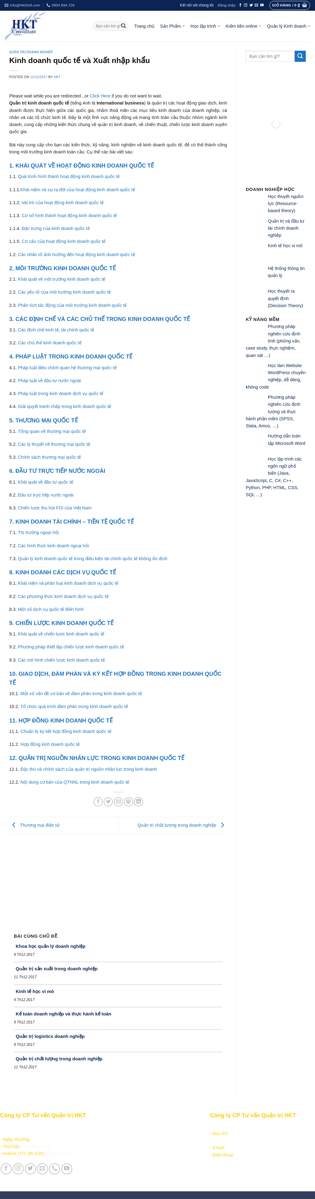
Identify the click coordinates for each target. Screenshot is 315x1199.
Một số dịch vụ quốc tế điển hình (51, 609)
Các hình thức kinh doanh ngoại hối (53, 545)
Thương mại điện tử (34, 825)
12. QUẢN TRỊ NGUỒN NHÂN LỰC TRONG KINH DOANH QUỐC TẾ (96, 758)
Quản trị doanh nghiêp (31, 52)
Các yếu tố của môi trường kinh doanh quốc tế (64, 292)
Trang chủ (144, 26)
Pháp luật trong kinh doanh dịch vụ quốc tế (60, 393)
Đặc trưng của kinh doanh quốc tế (56, 228)
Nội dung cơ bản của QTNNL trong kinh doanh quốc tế (74, 782)
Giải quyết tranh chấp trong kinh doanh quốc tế (64, 406)
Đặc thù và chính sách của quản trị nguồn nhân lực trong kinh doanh (88, 769)
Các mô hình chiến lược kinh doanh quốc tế (61, 660)
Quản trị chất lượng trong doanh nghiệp (182, 825)
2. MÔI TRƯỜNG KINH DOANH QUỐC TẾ (62, 268)
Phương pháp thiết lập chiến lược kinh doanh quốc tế (71, 646)
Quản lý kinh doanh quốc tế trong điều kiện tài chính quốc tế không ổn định (92, 558)
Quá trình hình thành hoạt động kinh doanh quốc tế (69, 176)
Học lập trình (205, 26)
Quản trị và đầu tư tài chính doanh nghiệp (286, 228)
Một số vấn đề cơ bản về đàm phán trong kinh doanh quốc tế (81, 693)
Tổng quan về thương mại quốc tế (52, 431)
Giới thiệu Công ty (123, 1165)
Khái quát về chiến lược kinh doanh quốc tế (61, 633)
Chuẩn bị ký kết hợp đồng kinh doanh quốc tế (65, 731)
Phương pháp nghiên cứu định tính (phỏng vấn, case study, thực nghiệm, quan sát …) (273, 341)
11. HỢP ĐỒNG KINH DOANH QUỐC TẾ (61, 721)
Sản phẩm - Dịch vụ (124, 1126)
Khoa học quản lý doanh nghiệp (51, 946)
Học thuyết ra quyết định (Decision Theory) (285, 298)
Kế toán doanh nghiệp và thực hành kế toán (63, 1013)
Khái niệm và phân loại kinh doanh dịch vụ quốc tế (68, 583)
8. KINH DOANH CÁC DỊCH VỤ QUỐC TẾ (62, 572)
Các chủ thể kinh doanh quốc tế (49, 342)
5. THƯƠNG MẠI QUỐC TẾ (43, 420)
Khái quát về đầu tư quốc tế (45, 482)
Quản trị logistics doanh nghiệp (50, 1036)
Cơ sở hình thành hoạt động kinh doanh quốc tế (69, 215)
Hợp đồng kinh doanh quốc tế (50, 744)
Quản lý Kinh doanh (288, 26)
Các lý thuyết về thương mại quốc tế (54, 444)
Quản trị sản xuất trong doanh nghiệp (57, 968)
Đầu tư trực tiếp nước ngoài (45, 495)
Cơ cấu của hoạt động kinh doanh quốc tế (64, 241)
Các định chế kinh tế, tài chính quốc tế (56, 329)
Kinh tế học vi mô (35, 991)
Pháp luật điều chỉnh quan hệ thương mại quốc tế (67, 367)
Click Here (100, 95)
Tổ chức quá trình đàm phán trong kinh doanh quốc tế (74, 706)
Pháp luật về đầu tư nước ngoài (49, 380)
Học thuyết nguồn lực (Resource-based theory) (286, 203)
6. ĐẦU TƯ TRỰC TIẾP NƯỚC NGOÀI (57, 471)
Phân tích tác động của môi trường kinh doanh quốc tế (72, 305)
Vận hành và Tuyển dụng (130, 1172)
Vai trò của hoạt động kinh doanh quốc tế (63, 202)
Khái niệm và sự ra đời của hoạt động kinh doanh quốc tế (77, 189)
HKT (57, 77)
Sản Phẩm (172, 26)
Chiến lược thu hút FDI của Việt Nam (54, 507)
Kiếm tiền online (244, 26)
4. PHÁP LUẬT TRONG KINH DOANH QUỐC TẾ (70, 357)
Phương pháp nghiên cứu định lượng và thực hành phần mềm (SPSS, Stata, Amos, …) (273, 411)
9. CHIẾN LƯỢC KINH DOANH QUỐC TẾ (61, 623)
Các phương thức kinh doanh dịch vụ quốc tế (63, 596)
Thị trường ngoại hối (38, 532)
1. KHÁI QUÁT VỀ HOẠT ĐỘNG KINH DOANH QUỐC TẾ (81, 166)
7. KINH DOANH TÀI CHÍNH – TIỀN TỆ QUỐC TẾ (71, 522)
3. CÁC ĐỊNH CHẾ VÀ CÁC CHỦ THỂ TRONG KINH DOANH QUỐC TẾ (99, 319)
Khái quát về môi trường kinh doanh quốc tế (61, 279)
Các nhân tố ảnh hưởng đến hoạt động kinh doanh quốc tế (76, 254)
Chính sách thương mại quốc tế (49, 457)
